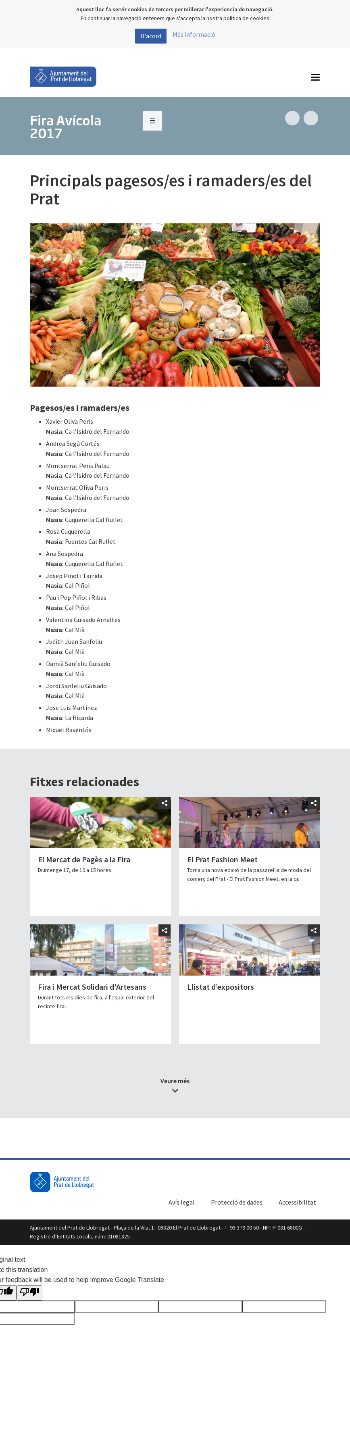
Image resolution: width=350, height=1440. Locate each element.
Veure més (175, 1081)
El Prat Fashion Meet (222, 859)
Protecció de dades (236, 1202)
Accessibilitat (297, 1202)
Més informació (194, 34)
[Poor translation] (29, 1293)
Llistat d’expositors (220, 987)
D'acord (150, 36)
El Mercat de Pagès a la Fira (84, 859)
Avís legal (182, 1202)
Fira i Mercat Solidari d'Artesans (92, 987)
